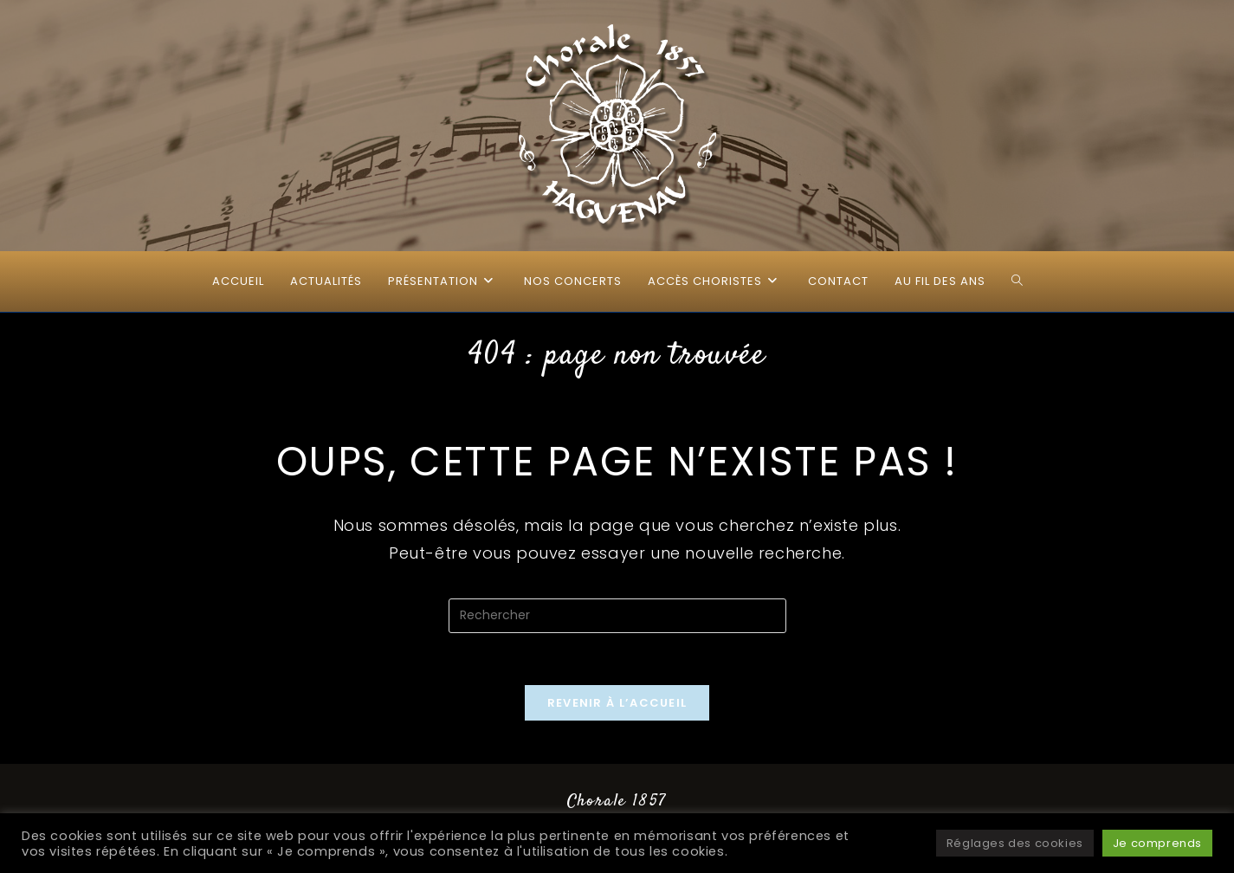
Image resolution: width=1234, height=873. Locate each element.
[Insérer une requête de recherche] (617, 615)
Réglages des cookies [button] (1014, 843)
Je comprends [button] (1157, 843)
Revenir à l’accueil (617, 703)
